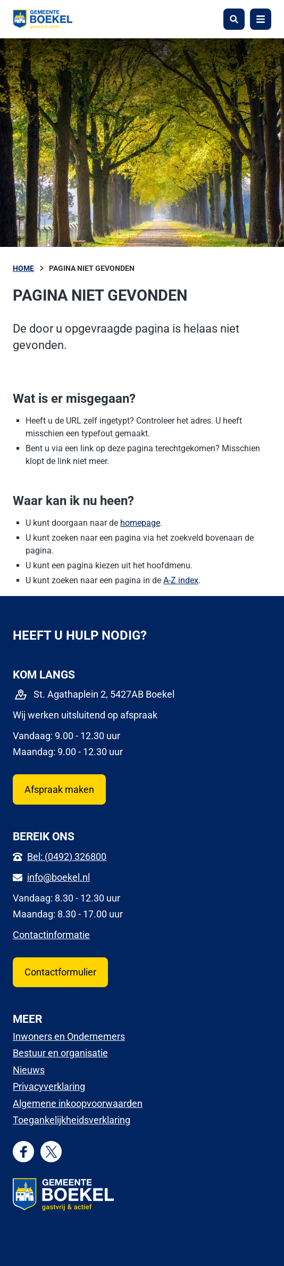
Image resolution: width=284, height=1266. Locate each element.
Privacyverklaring (49, 1086)
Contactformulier (60, 972)
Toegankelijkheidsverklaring (71, 1120)
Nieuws (29, 1069)
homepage (140, 523)
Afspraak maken (59, 789)
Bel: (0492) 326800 (66, 856)
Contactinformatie (51, 934)
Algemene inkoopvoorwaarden (78, 1103)
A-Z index (180, 580)
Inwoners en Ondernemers (69, 1036)
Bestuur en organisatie (60, 1052)
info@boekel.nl (58, 877)
